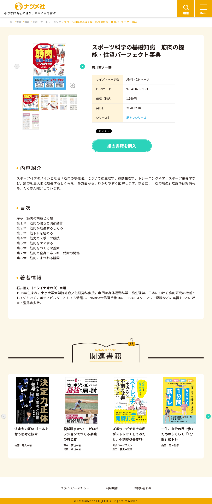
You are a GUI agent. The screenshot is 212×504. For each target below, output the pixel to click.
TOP (11, 22)
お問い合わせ (143, 488)
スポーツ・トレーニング (47, 22)
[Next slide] (82, 66)
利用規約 (112, 488)
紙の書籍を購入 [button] (121, 146)
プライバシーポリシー (74, 488)
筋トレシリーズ (136, 117)
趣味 (27, 22)
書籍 (19, 22)
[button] (50, 66)
